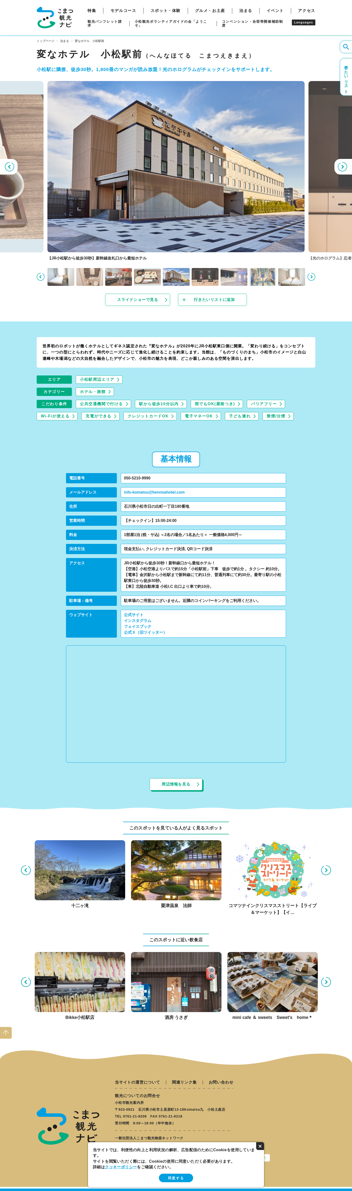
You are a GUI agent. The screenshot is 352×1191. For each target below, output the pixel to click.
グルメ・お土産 (210, 11)
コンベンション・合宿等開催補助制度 (252, 23)
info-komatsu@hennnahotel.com (154, 492)
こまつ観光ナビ (55, 17)
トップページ (45, 41)
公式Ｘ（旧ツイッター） (145, 632)
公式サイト (133, 615)
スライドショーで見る (137, 300)
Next (343, 167)
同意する (176, 1178)
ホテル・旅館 (93, 392)
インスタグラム (137, 621)
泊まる (245, 11)
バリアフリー (264, 404)
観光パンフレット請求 (105, 23)
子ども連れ (240, 416)
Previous (9, 167)
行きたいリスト (346, 77)
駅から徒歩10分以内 (159, 404)
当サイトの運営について (137, 1082)
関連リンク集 (184, 1082)
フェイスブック (137, 626)
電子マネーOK (199, 416)
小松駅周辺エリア (97, 379)
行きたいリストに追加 (214, 300)
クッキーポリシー (121, 1167)
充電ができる (98, 416)
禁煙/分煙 (276, 416)
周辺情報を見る (176, 784)
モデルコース (123, 11)
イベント (275, 11)
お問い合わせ (221, 1082)
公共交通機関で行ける (101, 404)
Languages (303, 22)
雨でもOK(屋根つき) (215, 404)
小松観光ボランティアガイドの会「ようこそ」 (171, 23)
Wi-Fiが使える (55, 416)
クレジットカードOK (148, 416)
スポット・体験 (166, 11)
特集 (92, 11)
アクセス (306, 11)
